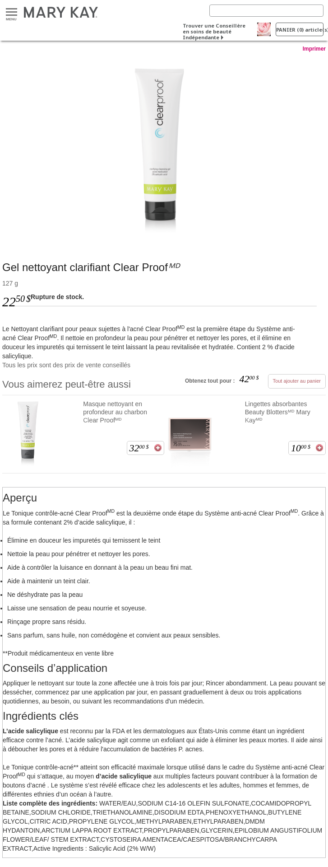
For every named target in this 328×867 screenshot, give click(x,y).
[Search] (266, 11)
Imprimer (314, 49)
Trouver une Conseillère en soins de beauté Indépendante (214, 31)
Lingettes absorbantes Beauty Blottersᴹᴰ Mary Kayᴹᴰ (277, 412)
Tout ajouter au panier (297, 381)
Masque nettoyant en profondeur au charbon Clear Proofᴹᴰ (115, 412)
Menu (11, 12)
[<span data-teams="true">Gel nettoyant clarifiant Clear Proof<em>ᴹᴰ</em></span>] (164, 147)
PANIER (299, 29)
